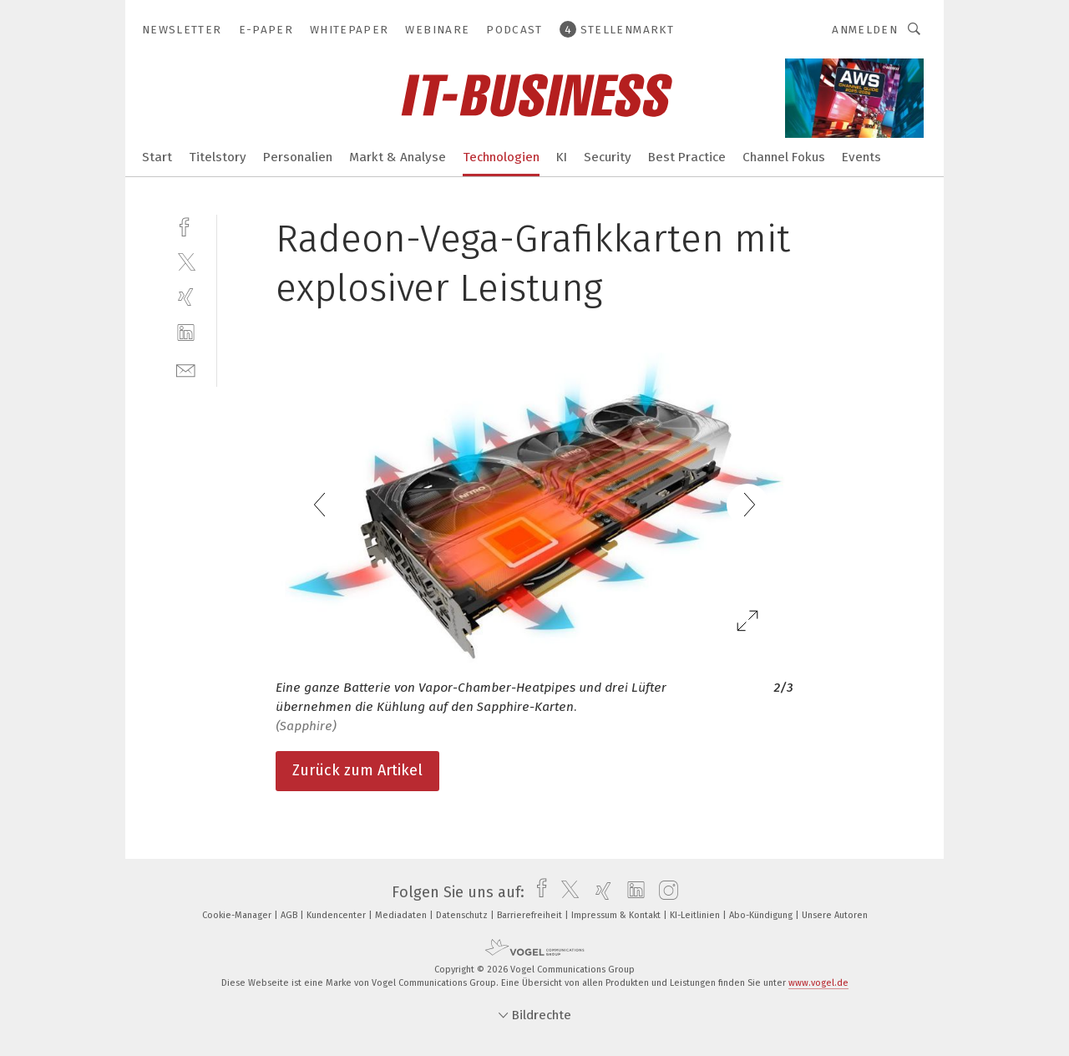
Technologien (501, 157)
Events (861, 157)
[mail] (185, 368)
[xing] (185, 297)
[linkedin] (185, 332)
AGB (290, 915)
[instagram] (664, 892)
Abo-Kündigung (762, 915)
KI (561, 157)
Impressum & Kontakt (617, 915)
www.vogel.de (818, 982)
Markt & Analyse (397, 157)
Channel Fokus (783, 157)
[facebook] (185, 225)
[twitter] (185, 261)
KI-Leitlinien (696, 915)
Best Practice (687, 157)
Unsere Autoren (835, 915)
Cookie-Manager (238, 915)
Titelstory (217, 157)
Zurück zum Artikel (357, 770)
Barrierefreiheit (531, 915)
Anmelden (865, 30)
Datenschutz (463, 915)
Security (607, 157)
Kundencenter (337, 915)
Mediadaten (402, 915)
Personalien (297, 157)
